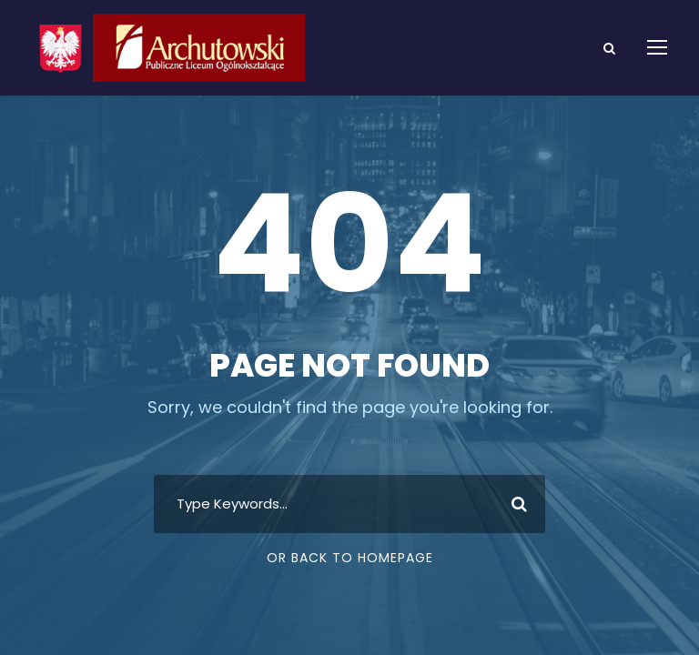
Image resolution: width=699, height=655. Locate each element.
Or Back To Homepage (350, 558)
